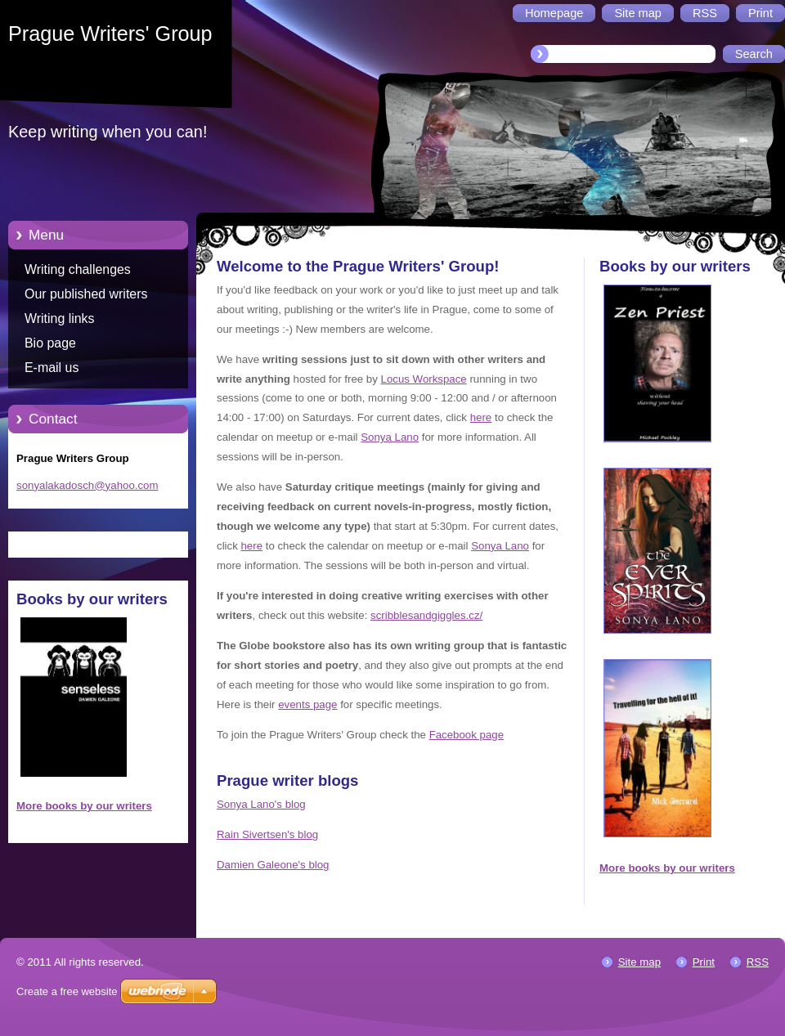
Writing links (60, 318)
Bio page (50, 343)
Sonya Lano (390, 437)
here (481, 417)
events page (307, 704)
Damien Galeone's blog (273, 865)
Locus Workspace (424, 379)
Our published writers (86, 294)
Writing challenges (78, 269)
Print (704, 962)
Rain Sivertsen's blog (267, 834)
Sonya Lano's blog (261, 804)
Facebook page (466, 735)
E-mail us (51, 367)
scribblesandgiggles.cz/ (426, 615)
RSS (758, 962)
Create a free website (67, 991)
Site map (639, 962)
